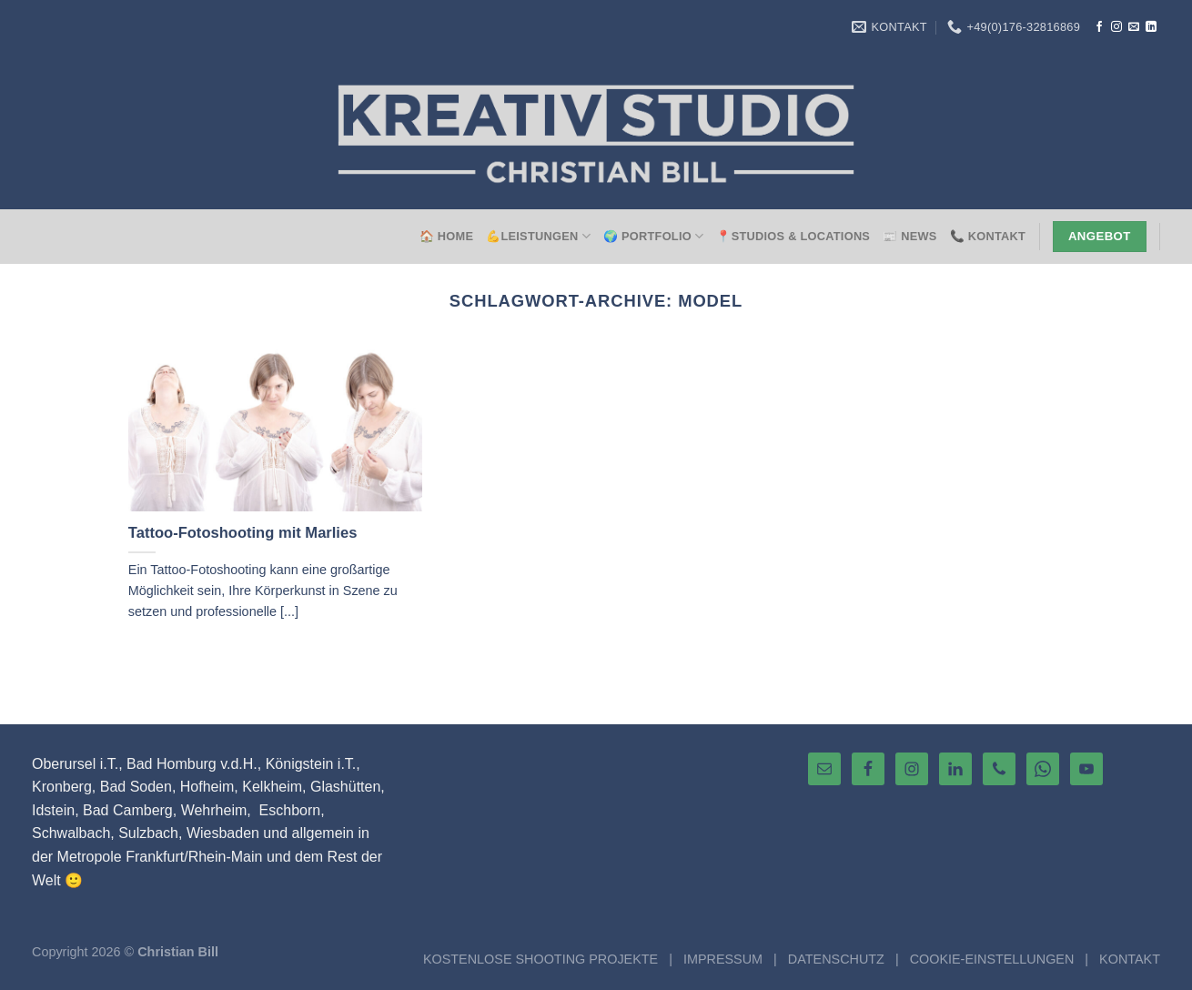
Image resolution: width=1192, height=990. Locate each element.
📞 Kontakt (987, 236)
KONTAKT (1129, 959)
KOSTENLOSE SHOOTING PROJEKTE (540, 959)
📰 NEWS (909, 236)
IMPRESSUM (723, 959)
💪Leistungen (538, 236)
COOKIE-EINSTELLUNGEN (992, 959)
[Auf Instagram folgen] (1116, 27)
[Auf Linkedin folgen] (1151, 27)
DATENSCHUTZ (836, 959)
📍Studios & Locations (793, 236)
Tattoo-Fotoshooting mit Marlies (243, 532)
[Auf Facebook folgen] (1099, 27)
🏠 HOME (446, 236)
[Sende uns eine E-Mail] (1133, 27)
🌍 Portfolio (653, 236)
